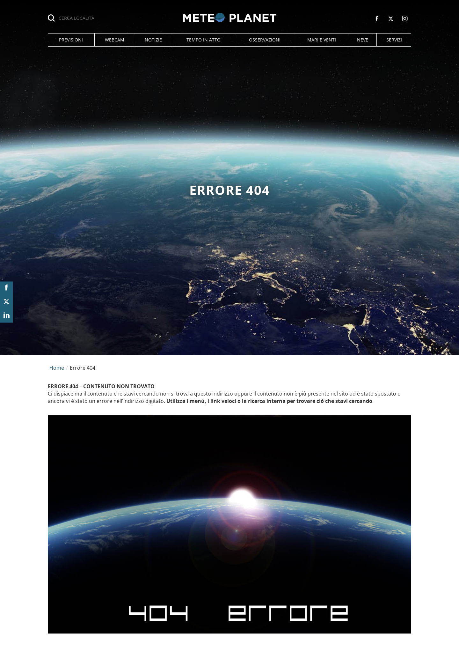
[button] (71, 39)
